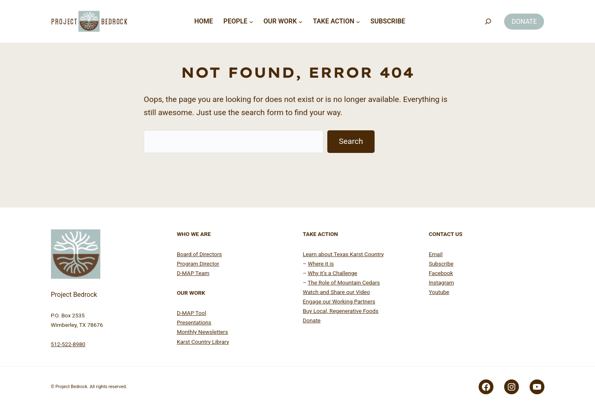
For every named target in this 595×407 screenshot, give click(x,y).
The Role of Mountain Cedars (344, 282)
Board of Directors (199, 254)
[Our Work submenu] (301, 21)
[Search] (488, 21)
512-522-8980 (68, 344)
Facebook (441, 273)
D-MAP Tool (191, 313)
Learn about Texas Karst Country (343, 254)
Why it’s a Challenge (332, 273)
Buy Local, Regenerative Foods (340, 311)
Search (351, 141)
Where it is (321, 263)
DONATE (524, 21)
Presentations (194, 322)
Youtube (439, 292)
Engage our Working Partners (339, 301)
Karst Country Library (203, 341)
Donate (311, 320)
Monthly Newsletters (202, 331)
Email (436, 254)
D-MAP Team (193, 273)
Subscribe (441, 263)
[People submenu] (251, 21)
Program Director (198, 263)
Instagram (441, 282)
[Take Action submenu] (358, 21)
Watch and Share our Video (336, 292)
